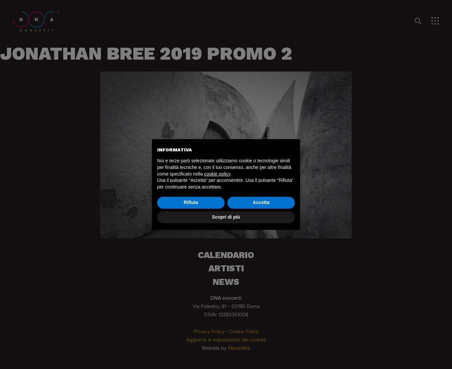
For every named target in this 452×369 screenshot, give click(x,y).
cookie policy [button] (217, 174)
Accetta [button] (261, 202)
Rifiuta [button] (191, 202)
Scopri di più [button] (226, 217)
